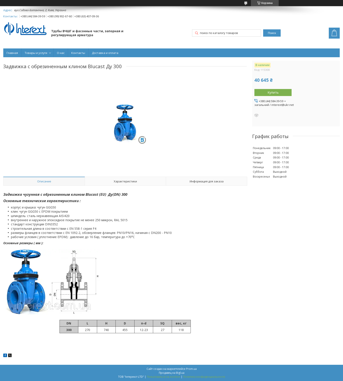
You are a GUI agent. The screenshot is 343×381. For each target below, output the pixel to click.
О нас (61, 53)
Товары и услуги (36, 53)
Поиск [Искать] (272, 33)
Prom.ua (191, 369)
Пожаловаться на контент (163, 377)
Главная (12, 53)
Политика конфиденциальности (204, 377)
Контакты (78, 53)
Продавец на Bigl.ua (171, 373)
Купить (273, 92)
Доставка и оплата (105, 53)
